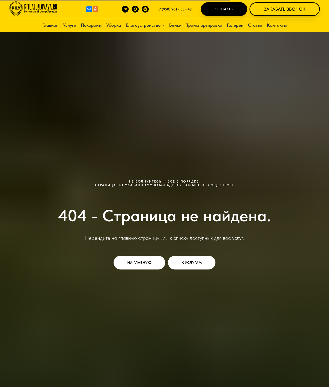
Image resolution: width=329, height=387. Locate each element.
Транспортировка (204, 25)
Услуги (69, 25)
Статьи (255, 25)
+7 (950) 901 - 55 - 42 (174, 9)
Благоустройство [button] (144, 25)
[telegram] (125, 9)
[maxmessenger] (135, 9)
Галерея (235, 25)
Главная (50, 25)
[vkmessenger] (145, 9)
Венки (175, 25)
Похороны (91, 25)
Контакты (277, 25)
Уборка (113, 25)
